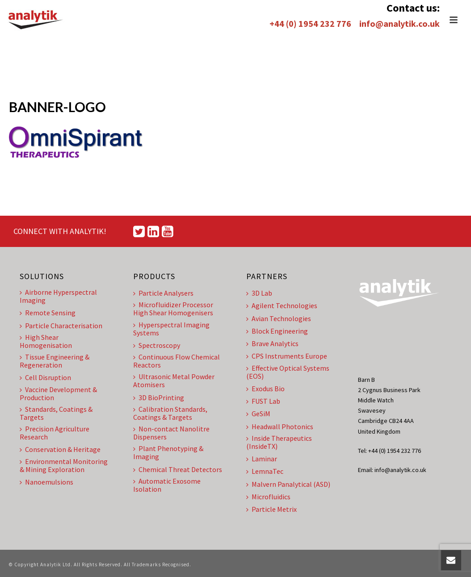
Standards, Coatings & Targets (56, 413)
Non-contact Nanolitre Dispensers (171, 433)
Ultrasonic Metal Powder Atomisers (173, 380)
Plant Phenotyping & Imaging (168, 452)
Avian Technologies (278, 318)
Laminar (261, 459)
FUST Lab (263, 401)
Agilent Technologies (281, 305)
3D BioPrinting (158, 397)
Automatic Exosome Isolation (167, 485)
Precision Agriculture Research (54, 433)
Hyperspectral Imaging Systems (171, 329)
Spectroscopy (156, 345)
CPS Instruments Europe (286, 356)
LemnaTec (264, 471)
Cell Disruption (45, 377)
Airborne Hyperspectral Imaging (58, 296)
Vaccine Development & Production (58, 393)
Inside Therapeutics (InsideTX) (279, 442)
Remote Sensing (48, 313)
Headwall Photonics (279, 426)
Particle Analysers (163, 293)
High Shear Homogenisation (46, 341)
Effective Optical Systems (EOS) (287, 372)
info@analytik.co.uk (399, 23)
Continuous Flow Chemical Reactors (176, 361)
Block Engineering (277, 331)
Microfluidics (268, 497)
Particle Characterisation (61, 326)
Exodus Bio (265, 389)
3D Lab (259, 293)
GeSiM (258, 414)
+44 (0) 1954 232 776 (310, 23)
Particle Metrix (271, 509)
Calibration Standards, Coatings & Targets (170, 413)
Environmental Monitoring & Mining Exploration (64, 465)
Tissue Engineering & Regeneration (54, 361)
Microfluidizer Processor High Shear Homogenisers (173, 309)
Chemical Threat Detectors (177, 469)
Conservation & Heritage (60, 449)
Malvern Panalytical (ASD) (288, 484)
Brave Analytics (272, 343)
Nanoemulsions (46, 482)
